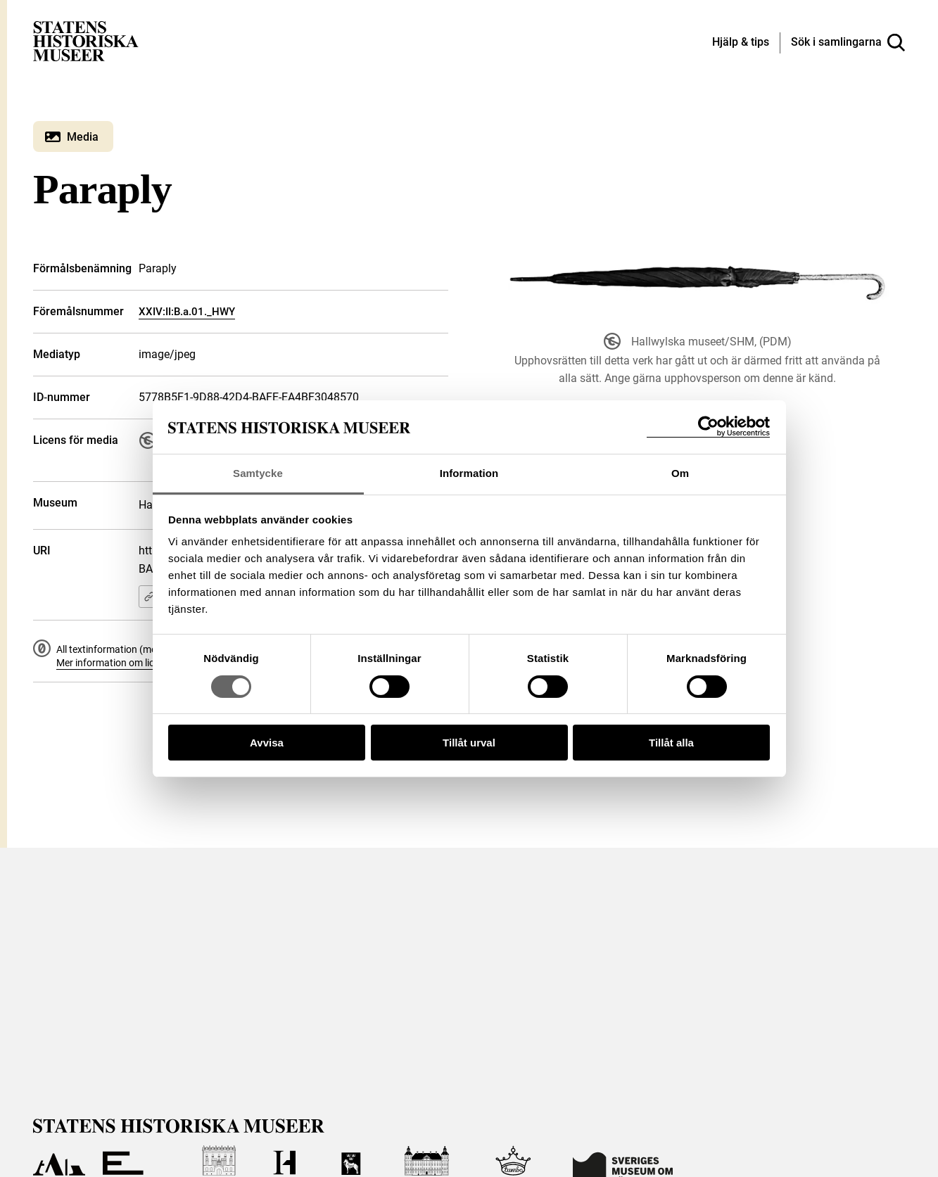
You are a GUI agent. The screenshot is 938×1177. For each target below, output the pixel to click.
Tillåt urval (469, 743)
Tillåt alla (671, 743)
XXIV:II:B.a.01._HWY (187, 311)
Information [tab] (469, 473)
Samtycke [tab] (258, 473)
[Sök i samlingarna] (848, 43)
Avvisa (267, 743)
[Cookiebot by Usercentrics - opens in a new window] (708, 427)
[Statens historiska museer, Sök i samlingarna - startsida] (86, 40)
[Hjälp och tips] (740, 43)
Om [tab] (680, 473)
